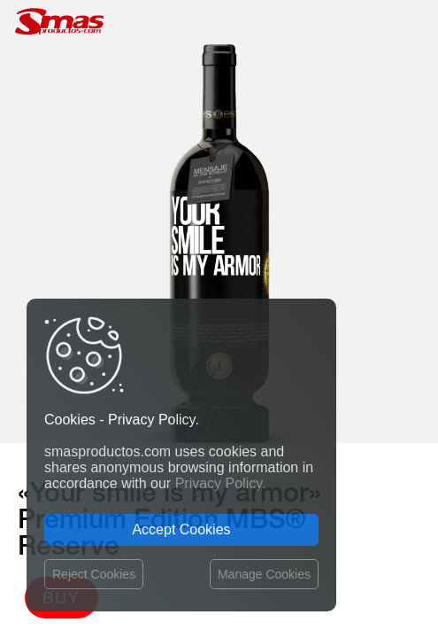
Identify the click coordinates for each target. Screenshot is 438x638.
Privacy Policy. (220, 483)
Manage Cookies (264, 574)
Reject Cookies (93, 574)
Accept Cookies (181, 529)
